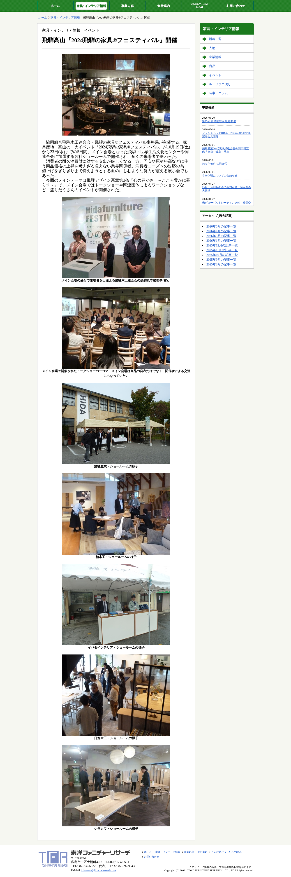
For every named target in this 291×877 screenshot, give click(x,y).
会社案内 (164, 6)
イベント (215, 75)
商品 (212, 66)
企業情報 (215, 57)
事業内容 (127, 6)
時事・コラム (218, 93)
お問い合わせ (236, 6)
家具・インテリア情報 (91, 6)
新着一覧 (215, 39)
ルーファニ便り (220, 84)
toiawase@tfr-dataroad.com (98, 870)
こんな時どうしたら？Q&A (200, 6)
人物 (212, 48)
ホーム (55, 6)
